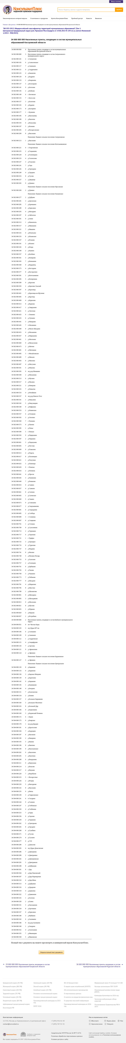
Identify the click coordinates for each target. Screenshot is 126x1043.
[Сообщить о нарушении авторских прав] (31, 1034)
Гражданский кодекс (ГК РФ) (13, 983)
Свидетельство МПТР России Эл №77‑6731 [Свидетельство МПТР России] (66, 1033)
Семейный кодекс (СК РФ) (42, 990)
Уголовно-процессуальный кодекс (45, 997)
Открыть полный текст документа (51, 952)
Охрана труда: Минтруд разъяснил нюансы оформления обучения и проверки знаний (107, 67)
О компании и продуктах (39, 18)
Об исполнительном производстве (76, 990)
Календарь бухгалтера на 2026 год (106, 995)
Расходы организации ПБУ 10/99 (106, 986)
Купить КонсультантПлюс (59, 18)
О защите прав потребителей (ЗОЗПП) (77, 986)
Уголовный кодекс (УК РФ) (12, 997)
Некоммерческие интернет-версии (15, 18)
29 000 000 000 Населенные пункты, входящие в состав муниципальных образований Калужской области (28, 965)
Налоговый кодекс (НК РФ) (12, 990)
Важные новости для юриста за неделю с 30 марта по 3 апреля (106, 38)
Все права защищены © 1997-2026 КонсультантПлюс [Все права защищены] (21, 1039)
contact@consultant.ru (11, 1024)
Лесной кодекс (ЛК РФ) (41, 986)
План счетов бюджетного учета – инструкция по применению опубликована (106, 56)
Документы (12, 24)
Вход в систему (116, 1)
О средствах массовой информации (76, 1001)
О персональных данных (72, 993)
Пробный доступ (77, 18)
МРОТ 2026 (37, 1006)
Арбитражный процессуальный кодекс (16, 1004)
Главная (5, 24)
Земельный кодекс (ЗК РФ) (42, 983)
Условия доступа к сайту (59, 1039)
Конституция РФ (8, 1008)
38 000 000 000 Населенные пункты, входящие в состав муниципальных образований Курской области (98, 965)
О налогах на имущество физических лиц (78, 997)
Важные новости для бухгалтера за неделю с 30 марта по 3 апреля (107, 46)
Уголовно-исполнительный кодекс (45, 993)
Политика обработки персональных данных (66, 1036)
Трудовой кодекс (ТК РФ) (11, 993)
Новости (89, 18)
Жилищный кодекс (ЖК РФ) (12, 986)
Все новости (99, 73)
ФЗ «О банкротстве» (71, 983)
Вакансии (98, 18)
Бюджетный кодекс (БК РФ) (12, 1001)
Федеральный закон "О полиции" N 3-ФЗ (108, 983)
